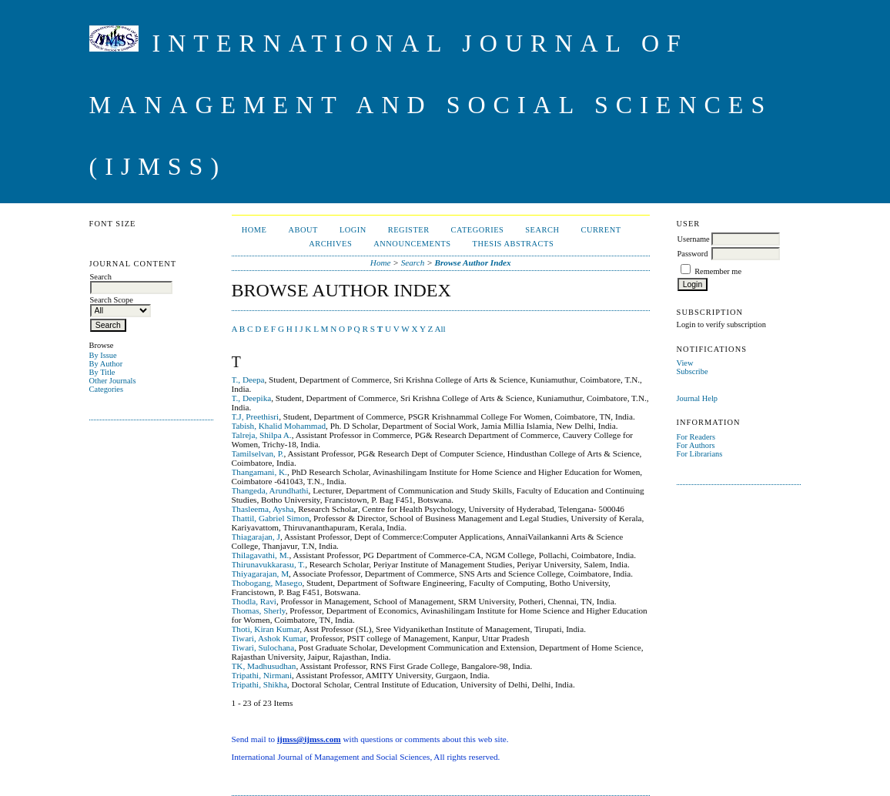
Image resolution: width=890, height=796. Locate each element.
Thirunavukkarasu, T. (269, 564)
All (439, 328)
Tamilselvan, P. (258, 453)
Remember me (717, 271)
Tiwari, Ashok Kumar (269, 638)
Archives (330, 243)
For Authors (696, 445)
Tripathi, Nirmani (262, 675)
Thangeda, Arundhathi (270, 490)
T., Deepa (248, 379)
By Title (102, 372)
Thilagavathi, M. (260, 555)
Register (409, 230)
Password (693, 253)
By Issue (103, 355)
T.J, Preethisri (255, 416)
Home (254, 230)
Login (353, 230)
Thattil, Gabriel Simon (270, 518)
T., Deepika (252, 398)
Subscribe (692, 371)
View (685, 363)
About (302, 230)
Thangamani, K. (259, 472)
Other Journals (112, 380)
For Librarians (700, 454)
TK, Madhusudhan (264, 666)
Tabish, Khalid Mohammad (279, 425)
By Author (106, 364)
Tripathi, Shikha (259, 684)
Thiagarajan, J (256, 536)
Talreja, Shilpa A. (262, 435)
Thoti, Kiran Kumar (266, 629)
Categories (106, 389)
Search (542, 230)
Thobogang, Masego (267, 582)
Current (601, 230)
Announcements (411, 243)
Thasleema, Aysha (263, 508)
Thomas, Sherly (259, 610)
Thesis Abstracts (513, 243)
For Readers (696, 437)
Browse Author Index (473, 262)
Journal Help (697, 398)
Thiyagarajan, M (260, 573)
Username (694, 239)
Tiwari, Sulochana (263, 647)
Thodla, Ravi (254, 601)
